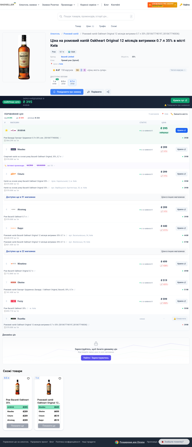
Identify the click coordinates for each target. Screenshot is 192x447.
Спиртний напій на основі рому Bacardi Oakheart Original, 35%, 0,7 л (32, 157)
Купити (181, 130)
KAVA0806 (41, 166)
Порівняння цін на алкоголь (15, 442)
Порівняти (94, 91)
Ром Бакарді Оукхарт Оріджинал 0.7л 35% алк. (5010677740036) (31, 138)
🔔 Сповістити (180, 319)
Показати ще (17, 426)
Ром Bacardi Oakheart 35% (15, 308)
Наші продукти (88, 442)
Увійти (185, 5)
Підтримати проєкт (39, 442)
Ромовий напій (72, 34)
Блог (52, 442)
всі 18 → (51, 166)
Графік (102, 26)
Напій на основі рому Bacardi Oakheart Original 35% (25, 181)
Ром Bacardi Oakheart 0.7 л (15, 217)
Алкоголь (56, 34)
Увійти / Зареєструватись (96, 358)
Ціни (90, 26)
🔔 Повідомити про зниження (177, 105)
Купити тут (180, 100)
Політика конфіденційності (68, 442)
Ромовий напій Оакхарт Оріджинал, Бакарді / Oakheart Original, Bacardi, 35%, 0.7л (38, 290)
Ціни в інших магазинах (173, 197)
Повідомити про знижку (67, 91)
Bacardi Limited (67, 57)
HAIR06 (30, 166)
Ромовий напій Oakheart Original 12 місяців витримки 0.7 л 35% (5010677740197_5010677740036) (45, 325)
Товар (78, 26)
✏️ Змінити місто (179, 114)
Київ (61, 64)
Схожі (114, 26)
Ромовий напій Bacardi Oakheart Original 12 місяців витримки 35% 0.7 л (34, 235)
